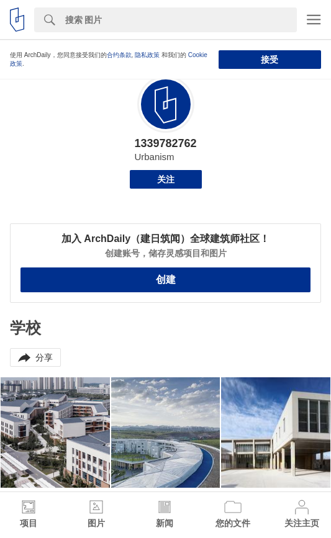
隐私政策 (147, 55)
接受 (269, 60)
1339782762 (165, 143)
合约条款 (119, 55)
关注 (166, 179)
